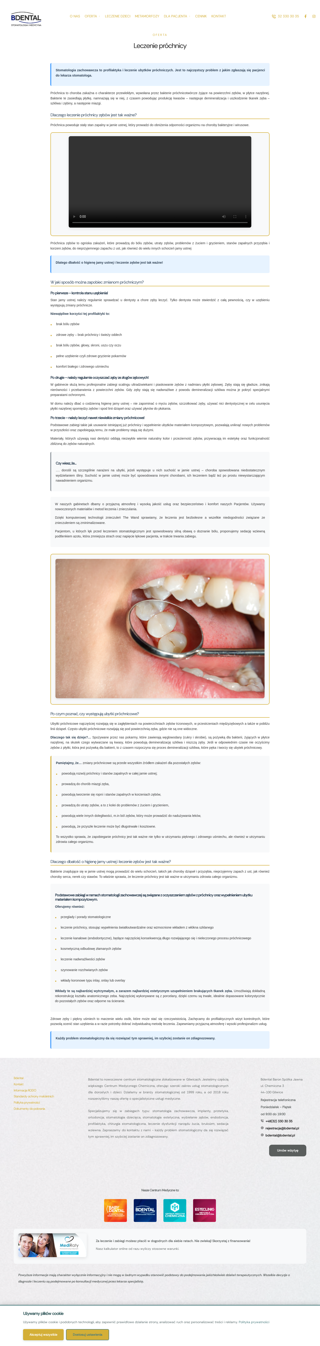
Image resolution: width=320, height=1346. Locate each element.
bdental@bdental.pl (280, 1135)
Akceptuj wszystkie (43, 1335)
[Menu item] (75, 16)
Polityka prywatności (254, 1322)
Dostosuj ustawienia (87, 1335)
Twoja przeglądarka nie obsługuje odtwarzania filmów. (160, 182)
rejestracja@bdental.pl (282, 1128)
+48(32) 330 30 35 (278, 1121)
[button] (285, 16)
